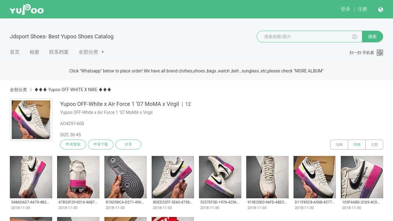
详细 (356, 144)
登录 (345, 9)
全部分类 (88, 52)
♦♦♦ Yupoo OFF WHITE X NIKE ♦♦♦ (72, 89)
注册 (362, 9)
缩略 (339, 144)
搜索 (372, 36)
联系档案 (59, 52)
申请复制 (73, 144)
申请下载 (100, 144)
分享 (128, 144)
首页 (15, 52)
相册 (34, 52)
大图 (374, 144)
